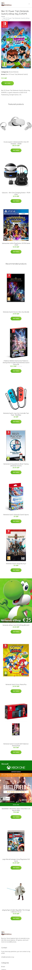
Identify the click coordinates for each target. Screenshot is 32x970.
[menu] (29, 4)
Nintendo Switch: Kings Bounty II (16, 563)
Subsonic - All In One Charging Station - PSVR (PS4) (16, 193)
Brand (11, 72)
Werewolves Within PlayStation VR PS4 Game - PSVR (16, 244)
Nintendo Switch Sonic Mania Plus (16, 684)
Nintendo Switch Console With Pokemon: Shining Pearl (16, 744)
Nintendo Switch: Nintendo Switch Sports (16, 514)
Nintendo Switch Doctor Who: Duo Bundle (16, 312)
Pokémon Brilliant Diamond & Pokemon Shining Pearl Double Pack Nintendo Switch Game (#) (16, 362)
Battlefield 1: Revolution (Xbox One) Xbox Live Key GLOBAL (16, 809)
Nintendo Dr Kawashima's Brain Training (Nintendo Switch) (16, 465)
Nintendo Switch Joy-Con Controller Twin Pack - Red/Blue (16, 414)
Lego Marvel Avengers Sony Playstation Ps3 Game (16, 860)
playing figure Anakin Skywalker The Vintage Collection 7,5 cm (16, 911)
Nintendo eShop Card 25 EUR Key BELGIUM (16, 625)
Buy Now (7, 83)
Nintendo (16, 72)
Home (3, 16)
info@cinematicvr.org (7, 957)
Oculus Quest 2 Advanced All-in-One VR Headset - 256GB (16, 143)
